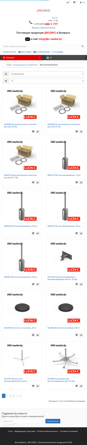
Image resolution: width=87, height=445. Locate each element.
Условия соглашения (69, 431)
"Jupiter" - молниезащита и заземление (21, 65)
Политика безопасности (47, 431)
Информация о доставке (25, 431)
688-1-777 (46, 24)
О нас (10, 431)
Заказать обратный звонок (43, 27)
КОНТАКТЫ (9, 52)
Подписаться (53, 421)
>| (20, 396)
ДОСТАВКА (24, 52)
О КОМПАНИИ (41, 52)
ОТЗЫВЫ (57, 52)
